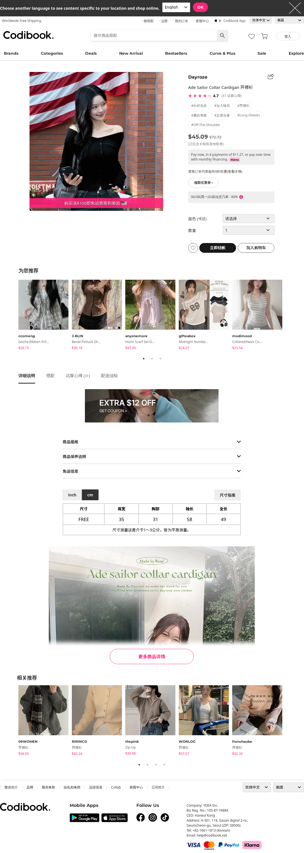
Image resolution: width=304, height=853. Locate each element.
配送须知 (109, 375)
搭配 (50, 375)
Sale (262, 53)
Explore (296, 53)
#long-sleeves (248, 115)
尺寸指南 (227, 495)
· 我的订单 (180, 21)
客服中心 (136, 787)
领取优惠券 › (203, 182)
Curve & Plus (222, 53)
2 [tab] (152, 358)
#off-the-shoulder (205, 124)
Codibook (28, 35)
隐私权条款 (72, 787)
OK (200, 7)
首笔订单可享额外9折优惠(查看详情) (215, 171)
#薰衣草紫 (199, 115)
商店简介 (11, 787)
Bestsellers (176, 53)
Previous (14, 315)
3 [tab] (160, 358)
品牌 (29, 787)
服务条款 (48, 787)
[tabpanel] (45, 315)
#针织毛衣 (199, 105)
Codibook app (235, 20)
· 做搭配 (147, 21)
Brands (11, 53)
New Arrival (131, 53)
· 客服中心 (201, 21)
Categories (52, 53)
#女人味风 (222, 105)
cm (90, 494)
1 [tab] (143, 358)
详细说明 (26, 375)
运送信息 (95, 787)
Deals (91, 53)
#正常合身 (222, 115)
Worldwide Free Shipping (21, 20)
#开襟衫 (243, 105)
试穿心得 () (78, 375)
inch (72, 494)
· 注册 (163, 21)
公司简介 (158, 787)
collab (116, 787)
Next (290, 315)
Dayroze (197, 77)
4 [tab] (164, 764)
